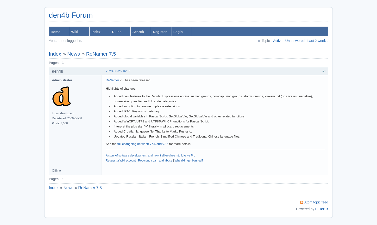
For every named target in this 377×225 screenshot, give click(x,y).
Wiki (74, 32)
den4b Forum (71, 15)
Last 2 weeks (317, 41)
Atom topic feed (316, 202)
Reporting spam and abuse (155, 160)
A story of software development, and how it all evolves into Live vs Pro (150, 155)
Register (160, 32)
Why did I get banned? (189, 160)
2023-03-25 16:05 (118, 71)
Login (178, 32)
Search (138, 32)
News (73, 54)
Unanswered (295, 41)
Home (55, 32)
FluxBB (321, 209)
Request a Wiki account (121, 160)
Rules (116, 32)
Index (96, 32)
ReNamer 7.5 (101, 54)
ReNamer (112, 80)
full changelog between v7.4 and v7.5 (142, 144)
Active (278, 41)
